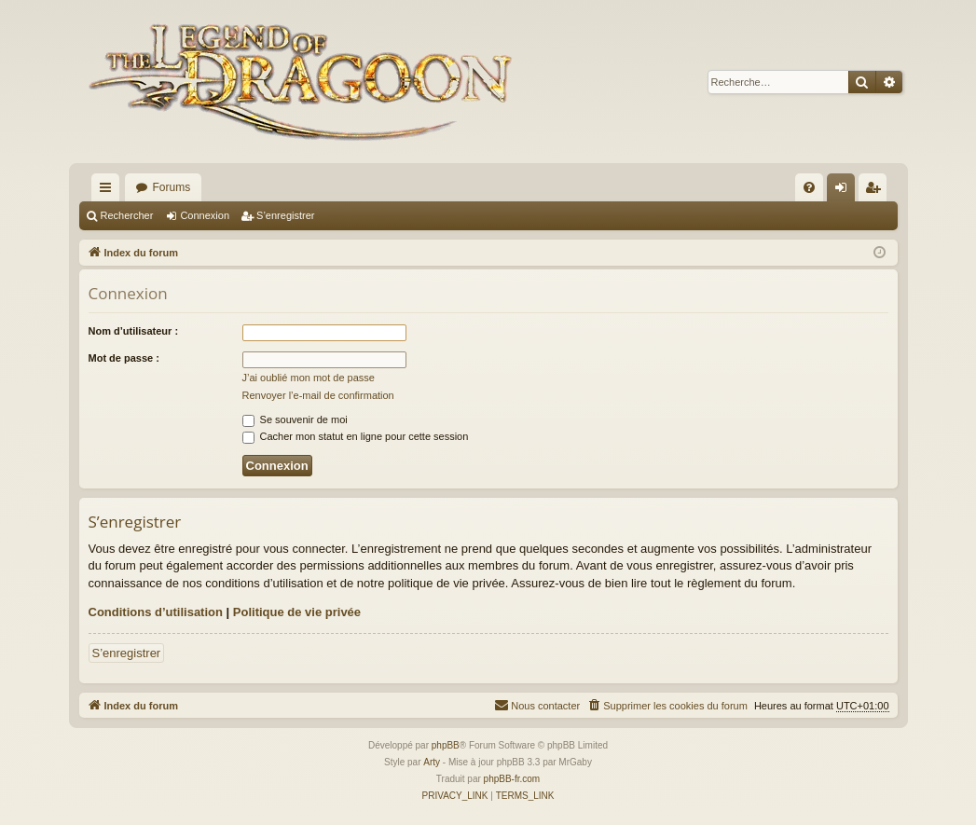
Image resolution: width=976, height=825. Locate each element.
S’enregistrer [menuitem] (876, 191)
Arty (431, 762)
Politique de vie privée (297, 612)
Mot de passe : (124, 358)
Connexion (204, 215)
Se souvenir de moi (295, 419)
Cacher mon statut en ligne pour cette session (355, 436)
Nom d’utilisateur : (134, 331)
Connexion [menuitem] (844, 191)
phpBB (446, 745)
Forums (172, 187)
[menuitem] (809, 187)
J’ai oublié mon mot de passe (308, 377)
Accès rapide (109, 191)
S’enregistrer (285, 215)
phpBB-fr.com (512, 779)
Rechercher (127, 215)
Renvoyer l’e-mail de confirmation (318, 395)
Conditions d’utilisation (156, 612)
